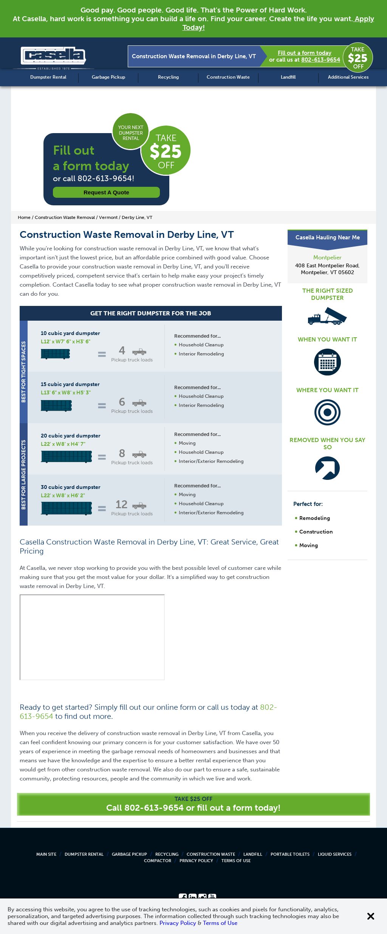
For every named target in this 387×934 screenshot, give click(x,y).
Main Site (46, 854)
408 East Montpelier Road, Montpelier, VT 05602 (327, 269)
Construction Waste (228, 77)
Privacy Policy (196, 860)
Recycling (168, 77)
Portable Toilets (290, 854)
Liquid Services (334, 854)
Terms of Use (236, 860)
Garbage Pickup (108, 77)
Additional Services (348, 77)
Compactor (157, 860)
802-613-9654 (320, 59)
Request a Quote (106, 192)
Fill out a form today (304, 53)
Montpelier (327, 257)
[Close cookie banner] (370, 916)
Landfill (288, 77)
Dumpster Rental (48, 77)
